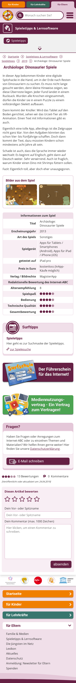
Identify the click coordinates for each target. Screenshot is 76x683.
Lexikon (11, 648)
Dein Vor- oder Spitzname (22, 508)
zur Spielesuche (20, 349)
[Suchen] (20, 15)
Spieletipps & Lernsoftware (42, 56)
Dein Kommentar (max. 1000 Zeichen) (29, 521)
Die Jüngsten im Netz (20, 643)
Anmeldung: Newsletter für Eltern (28, 663)
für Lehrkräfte (38, 4)
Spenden (12, 668)
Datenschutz (14, 658)
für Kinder (13, 4)
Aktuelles (12, 653)
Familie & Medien (17, 633)
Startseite (13, 56)
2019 (24, 60)
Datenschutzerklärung (45, 448)
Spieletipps (8, 60)
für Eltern (63, 4)
